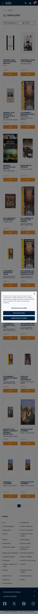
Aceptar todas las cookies (19, 318)
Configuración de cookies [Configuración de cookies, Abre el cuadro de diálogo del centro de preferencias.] (19, 308)
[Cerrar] (34, 293)
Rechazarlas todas (19, 313)
